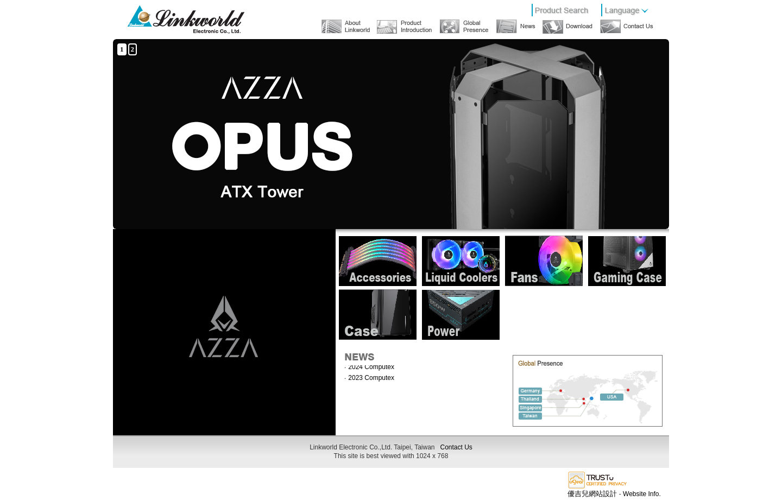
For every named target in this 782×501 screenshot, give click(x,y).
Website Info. (642, 494)
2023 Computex (371, 378)
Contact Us (456, 447)
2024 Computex (371, 367)
